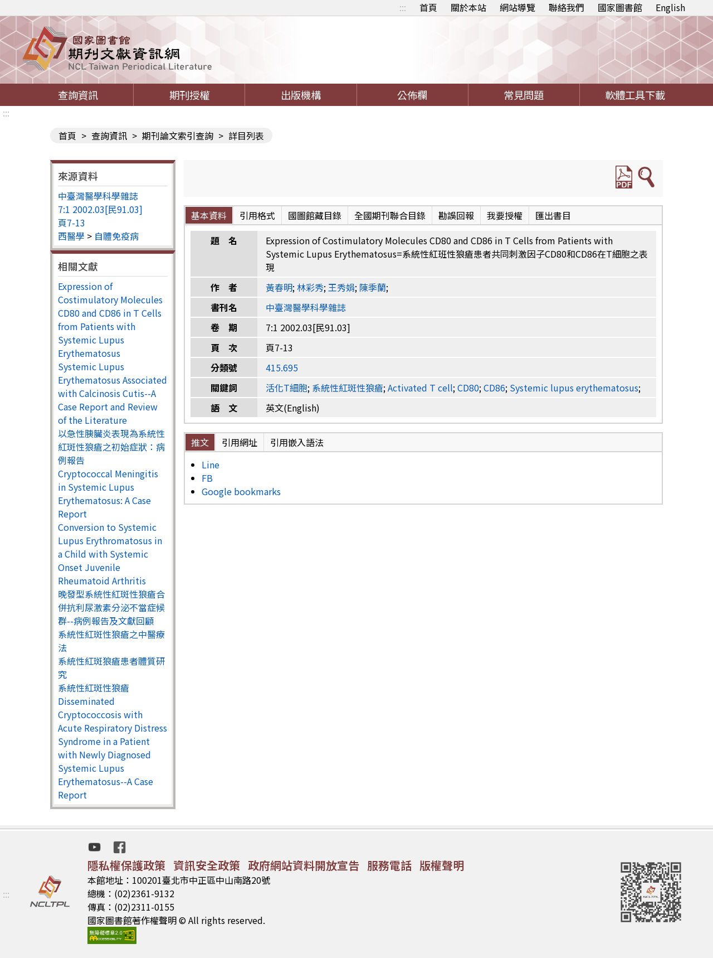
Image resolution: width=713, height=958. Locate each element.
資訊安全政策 (206, 865)
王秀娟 (341, 287)
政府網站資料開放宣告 (303, 865)
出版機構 (301, 95)
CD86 (494, 387)
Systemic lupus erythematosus (574, 387)
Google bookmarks (241, 491)
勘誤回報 (456, 215)
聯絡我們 (566, 7)
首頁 (428, 7)
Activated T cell (420, 387)
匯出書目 (553, 215)
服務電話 (389, 865)
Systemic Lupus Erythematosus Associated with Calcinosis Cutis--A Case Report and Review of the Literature (112, 393)
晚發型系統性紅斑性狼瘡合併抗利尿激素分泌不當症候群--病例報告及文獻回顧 (111, 607)
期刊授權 (189, 95)
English (670, 7)
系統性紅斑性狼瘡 (93, 687)
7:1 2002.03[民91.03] (100, 209)
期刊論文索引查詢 (177, 135)
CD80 (468, 387)
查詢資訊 (78, 95)
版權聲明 (441, 865)
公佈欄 (412, 95)
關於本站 (468, 7)
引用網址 (239, 442)
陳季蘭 (372, 287)
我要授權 (504, 215)
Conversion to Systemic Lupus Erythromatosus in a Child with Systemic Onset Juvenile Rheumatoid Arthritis (110, 553)
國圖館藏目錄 (314, 215)
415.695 (282, 367)
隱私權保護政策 (126, 865)
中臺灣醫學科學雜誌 (98, 195)
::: (402, 7)
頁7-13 (71, 222)
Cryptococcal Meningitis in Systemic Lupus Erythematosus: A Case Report (108, 493)
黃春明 (279, 287)
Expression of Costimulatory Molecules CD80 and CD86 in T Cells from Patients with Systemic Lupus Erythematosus (110, 319)
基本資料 (209, 215)
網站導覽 (517, 7)
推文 (200, 442)
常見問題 (524, 95)
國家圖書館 (620, 7)
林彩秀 (310, 287)
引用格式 (257, 215)
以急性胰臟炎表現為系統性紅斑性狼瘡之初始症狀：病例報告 (111, 447)
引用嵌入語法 (297, 442)
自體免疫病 (116, 236)
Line (210, 464)
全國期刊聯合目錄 (390, 215)
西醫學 (71, 236)
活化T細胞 (286, 387)
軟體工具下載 (635, 95)
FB (207, 478)
